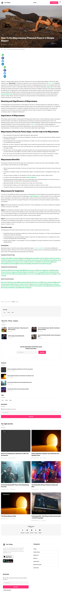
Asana (12, 312)
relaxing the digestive (39, 248)
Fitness (12, 301)
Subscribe (55, 2)
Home (2, 49)
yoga (4, 312)
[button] (35, 2)
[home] (5, 2)
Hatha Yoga (50, 83)
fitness (8, 312)
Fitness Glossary (7, 590)
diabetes (28, 124)
